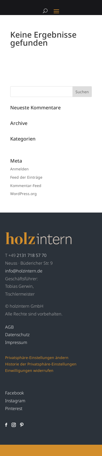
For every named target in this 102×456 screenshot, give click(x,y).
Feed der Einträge (26, 177)
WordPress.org (23, 193)
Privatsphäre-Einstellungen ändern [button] (36, 357)
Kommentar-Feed (25, 185)
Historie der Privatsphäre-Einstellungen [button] (40, 364)
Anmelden (19, 168)
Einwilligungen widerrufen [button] (29, 370)
